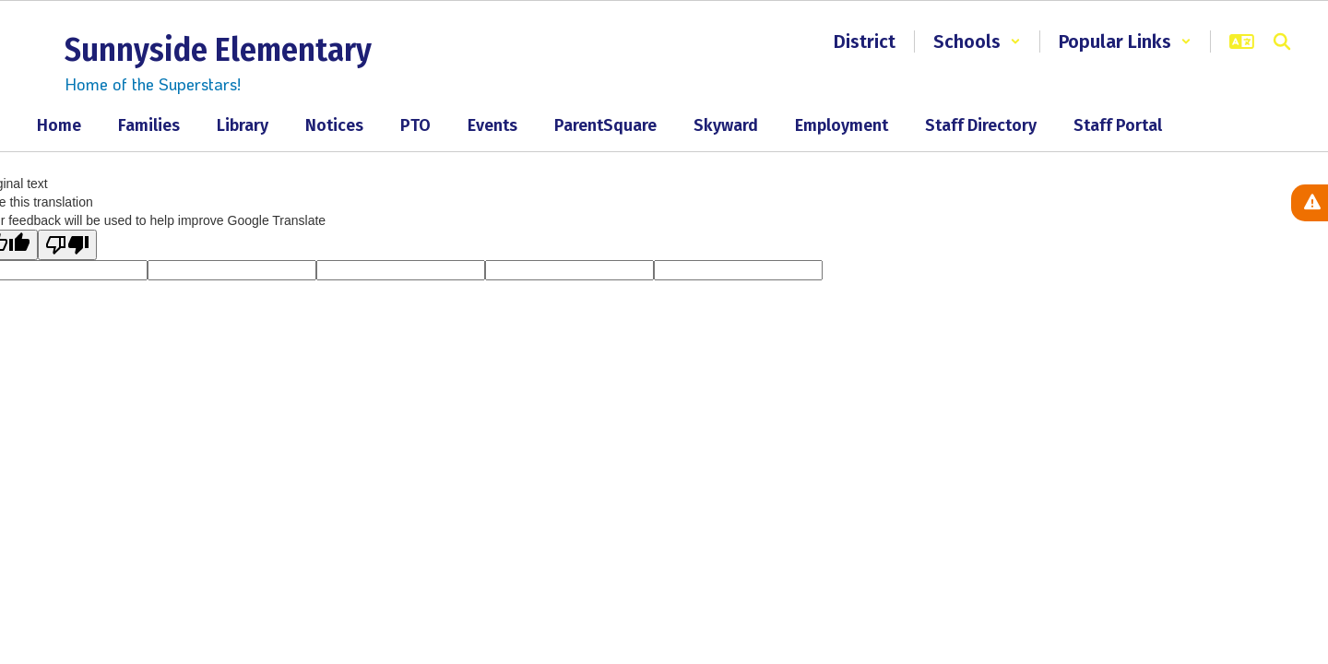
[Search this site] (1282, 41)
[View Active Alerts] (1309, 202)
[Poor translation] (67, 245)
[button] (977, 41)
